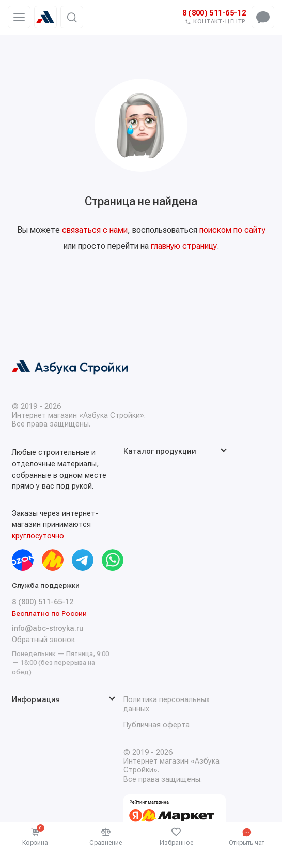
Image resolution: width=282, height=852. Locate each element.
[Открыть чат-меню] (263, 17)
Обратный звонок (43, 639)
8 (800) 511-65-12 (214, 13)
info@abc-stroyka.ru (47, 628)
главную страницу (184, 246)
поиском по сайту (232, 230)
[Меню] (19, 17)
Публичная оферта (156, 725)
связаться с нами (95, 230)
